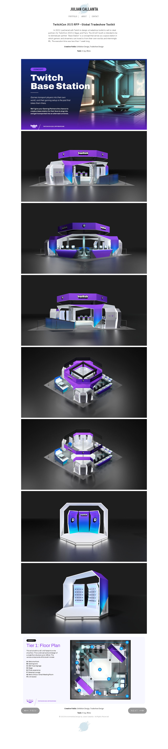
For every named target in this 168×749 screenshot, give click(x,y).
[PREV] (30, 711)
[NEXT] (137, 711)
